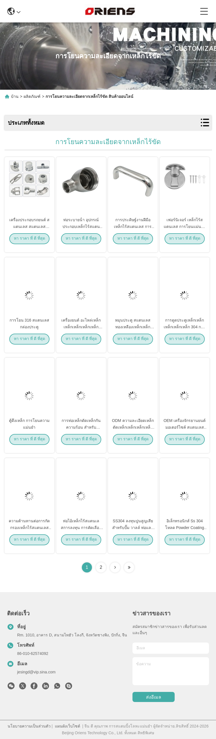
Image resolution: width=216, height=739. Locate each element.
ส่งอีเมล (153, 697)
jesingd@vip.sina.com (36, 672)
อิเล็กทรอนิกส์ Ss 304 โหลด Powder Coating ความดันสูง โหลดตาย (184, 532)
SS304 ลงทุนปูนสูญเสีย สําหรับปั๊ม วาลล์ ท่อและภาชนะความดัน (132, 532)
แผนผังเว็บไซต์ (67, 726)
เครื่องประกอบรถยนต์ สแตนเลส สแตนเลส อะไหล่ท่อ (29, 231)
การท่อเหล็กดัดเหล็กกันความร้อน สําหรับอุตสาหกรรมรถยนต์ (81, 432)
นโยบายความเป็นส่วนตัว (29, 726)
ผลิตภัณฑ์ (32, 96)
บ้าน (15, 96)
